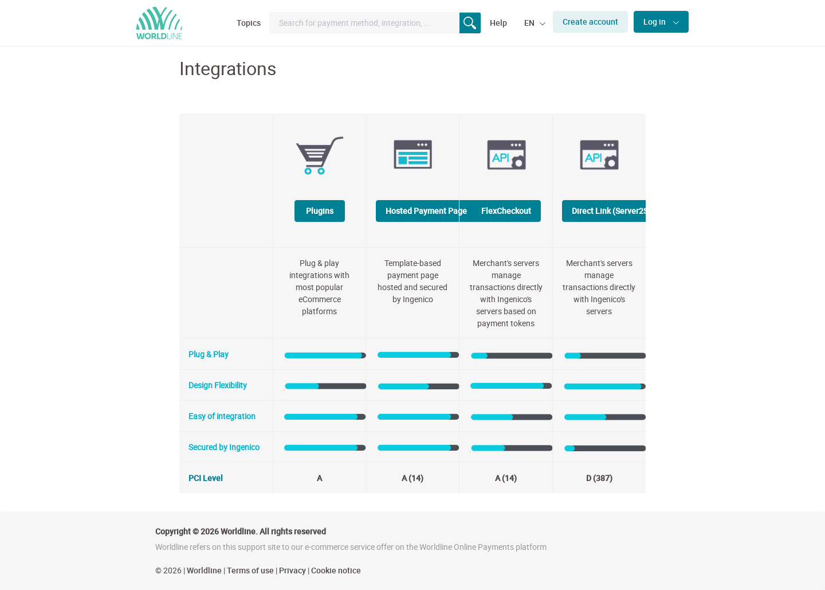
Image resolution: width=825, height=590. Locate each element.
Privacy (292, 570)
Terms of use (250, 570)
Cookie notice (336, 570)
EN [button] (530, 22)
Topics (249, 22)
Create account (590, 21)
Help (498, 22)
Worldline (204, 570)
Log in (655, 21)
